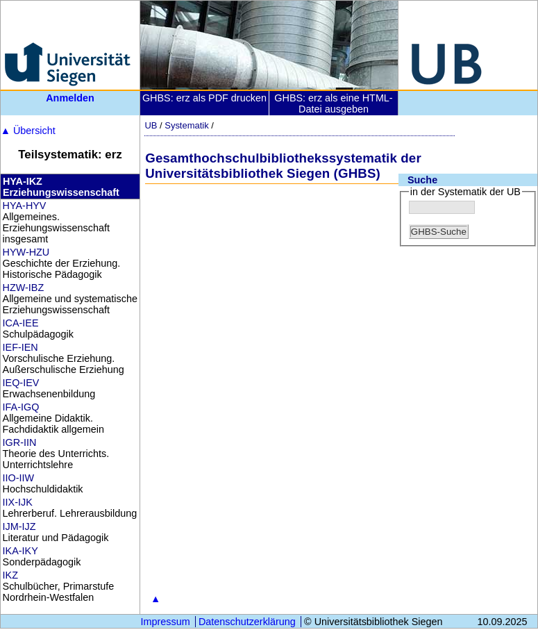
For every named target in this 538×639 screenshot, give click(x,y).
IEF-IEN (20, 347)
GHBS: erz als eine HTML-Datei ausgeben (333, 103)
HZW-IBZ (23, 287)
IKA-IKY (20, 550)
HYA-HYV (25, 205)
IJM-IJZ (19, 526)
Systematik (186, 125)
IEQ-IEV (21, 382)
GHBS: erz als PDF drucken (204, 97)
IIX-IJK (18, 502)
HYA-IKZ (22, 181)
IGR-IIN (20, 442)
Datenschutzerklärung (247, 621)
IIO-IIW (19, 477)
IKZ (10, 575)
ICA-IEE (21, 323)
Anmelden (70, 97)
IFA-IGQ (21, 407)
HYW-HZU (26, 252)
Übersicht (28, 130)
